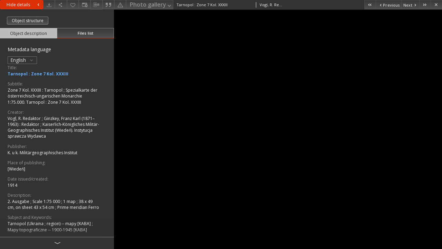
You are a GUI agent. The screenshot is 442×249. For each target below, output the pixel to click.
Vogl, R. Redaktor (25, 118)
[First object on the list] (370, 4)
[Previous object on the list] (388, 4)
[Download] (49, 4)
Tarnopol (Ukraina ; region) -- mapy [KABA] (50, 224)
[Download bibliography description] (96, 5)
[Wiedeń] (16, 169)
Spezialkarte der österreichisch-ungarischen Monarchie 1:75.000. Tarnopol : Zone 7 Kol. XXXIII (52, 96)
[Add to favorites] (73, 4)
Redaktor (30, 124)
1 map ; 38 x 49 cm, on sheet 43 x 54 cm (50, 204)
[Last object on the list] (425, 4)
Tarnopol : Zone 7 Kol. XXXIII (38, 74)
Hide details (24, 5)
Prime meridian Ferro (78, 207)
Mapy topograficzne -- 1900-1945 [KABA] (47, 230)
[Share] (61, 4)
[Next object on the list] (410, 4)
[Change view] (84, 4)
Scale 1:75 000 (46, 201)
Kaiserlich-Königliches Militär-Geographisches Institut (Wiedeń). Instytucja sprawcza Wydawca (53, 130)
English (22, 60)
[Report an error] (120, 4)
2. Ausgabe (19, 201)
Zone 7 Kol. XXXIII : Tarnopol (36, 90)
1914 (12, 185)
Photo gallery (151, 5)
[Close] (436, 4)
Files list (85, 33)
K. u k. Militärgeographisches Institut (42, 153)
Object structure (28, 21)
